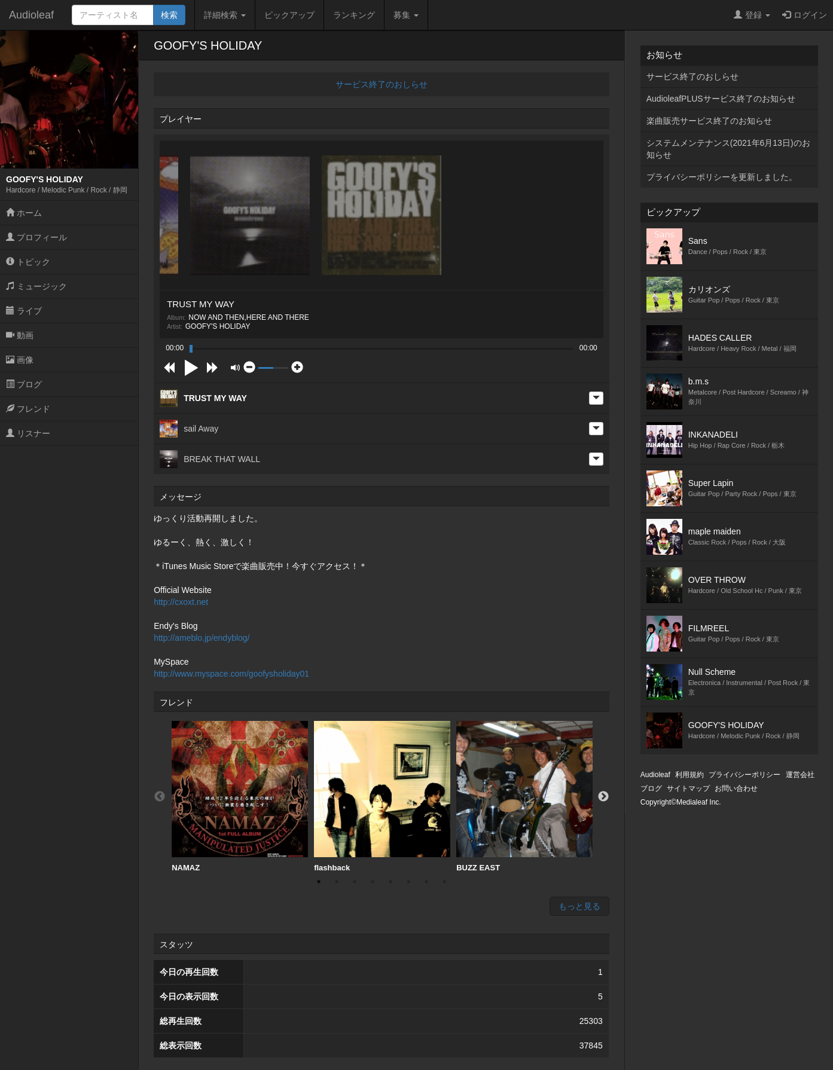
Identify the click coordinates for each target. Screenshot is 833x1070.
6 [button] (408, 882)
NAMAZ (240, 796)
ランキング (354, 15)
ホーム (24, 213)
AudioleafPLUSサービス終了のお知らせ (720, 98)
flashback (382, 796)
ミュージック (36, 286)
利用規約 (689, 775)
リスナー (28, 433)
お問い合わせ (736, 788)
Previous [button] (160, 797)
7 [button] (426, 882)
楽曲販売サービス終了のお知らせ (709, 121)
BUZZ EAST (524, 796)
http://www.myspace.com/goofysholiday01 (231, 673)
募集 (406, 15)
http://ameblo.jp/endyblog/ (201, 638)
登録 (752, 15)
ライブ (24, 311)
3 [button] (355, 882)
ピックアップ (289, 15)
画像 (19, 360)
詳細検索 (225, 15)
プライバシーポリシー (744, 775)
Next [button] (603, 797)
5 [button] (390, 882)
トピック (28, 262)
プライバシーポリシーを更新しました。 (721, 177)
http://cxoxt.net (181, 602)
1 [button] (319, 882)
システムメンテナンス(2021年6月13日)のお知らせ (728, 149)
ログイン (804, 15)
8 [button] (444, 882)
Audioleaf (31, 15)
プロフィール (36, 237)
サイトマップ (688, 788)
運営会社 (800, 775)
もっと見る (579, 906)
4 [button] (373, 882)
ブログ (24, 384)
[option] (240, 797)
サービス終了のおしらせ (381, 84)
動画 (19, 335)
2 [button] (337, 882)
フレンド (28, 409)
